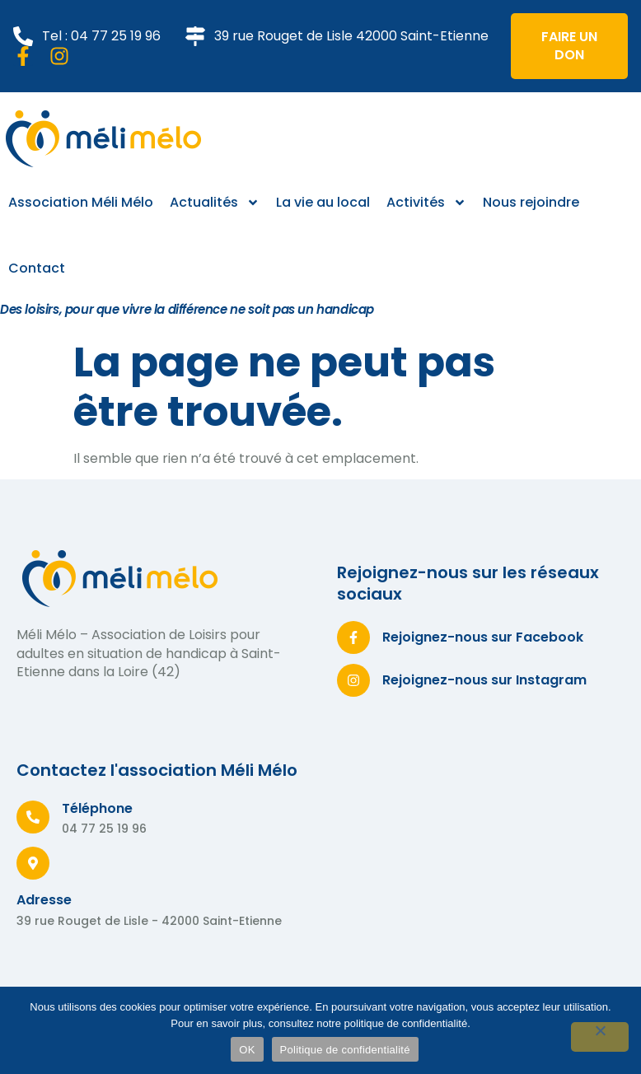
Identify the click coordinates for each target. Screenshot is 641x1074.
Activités (426, 202)
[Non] (600, 1037)
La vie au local (323, 202)
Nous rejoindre (531, 202)
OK (247, 1050)
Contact (36, 268)
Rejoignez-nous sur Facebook (482, 637)
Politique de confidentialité (345, 1050)
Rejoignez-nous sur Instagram (484, 679)
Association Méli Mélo (80, 202)
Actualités (215, 202)
